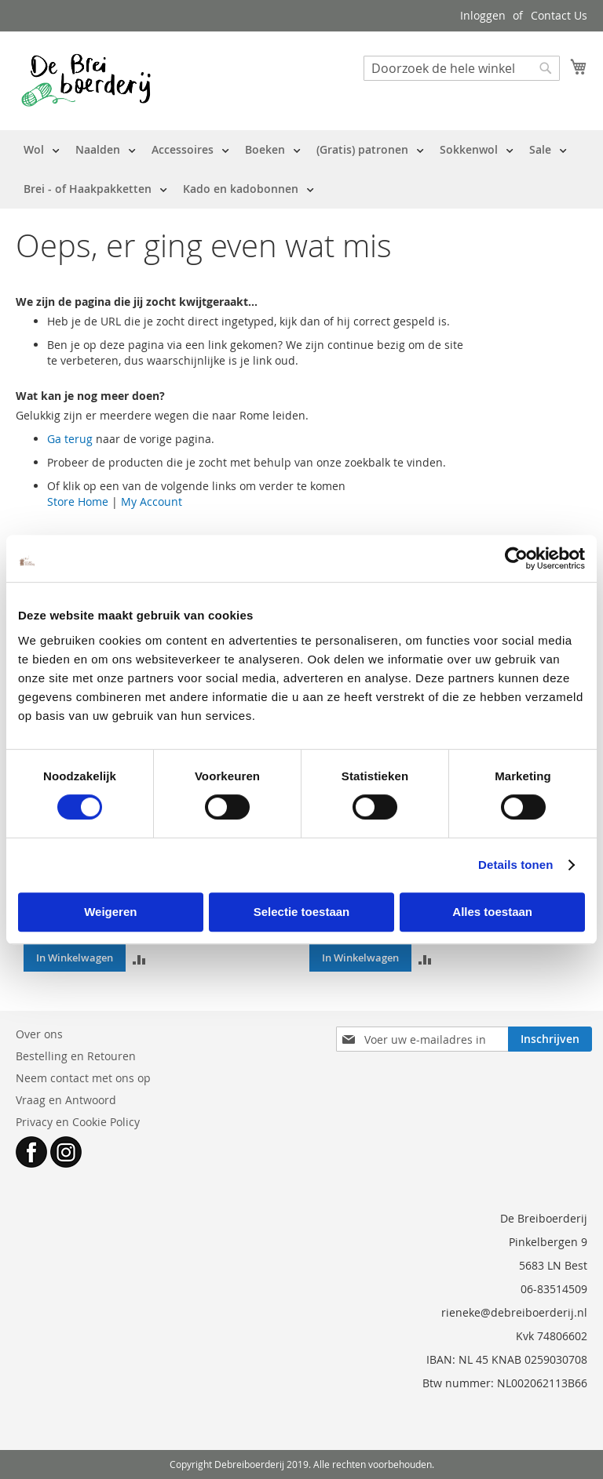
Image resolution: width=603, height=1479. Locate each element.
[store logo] (86, 80)
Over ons (39, 1034)
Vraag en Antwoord (66, 1099)
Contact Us (559, 15)
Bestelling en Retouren (76, 1055)
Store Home (77, 501)
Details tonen (515, 864)
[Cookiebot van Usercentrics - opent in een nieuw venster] (516, 558)
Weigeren (110, 911)
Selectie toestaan (302, 911)
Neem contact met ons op (83, 1077)
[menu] (301, 169)
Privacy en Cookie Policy (78, 1121)
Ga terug (70, 438)
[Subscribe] (550, 1039)
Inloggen (483, 15)
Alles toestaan (492, 911)
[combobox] (462, 68)
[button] (139, 958)
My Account (151, 501)
